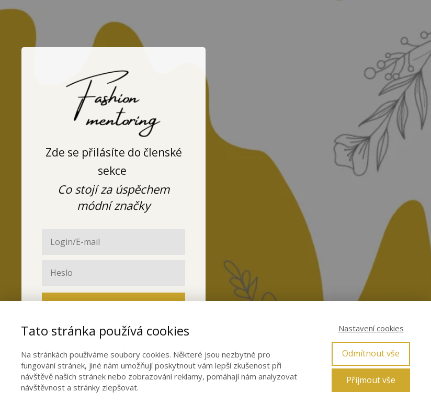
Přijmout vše (370, 380)
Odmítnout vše (371, 353)
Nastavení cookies (371, 328)
